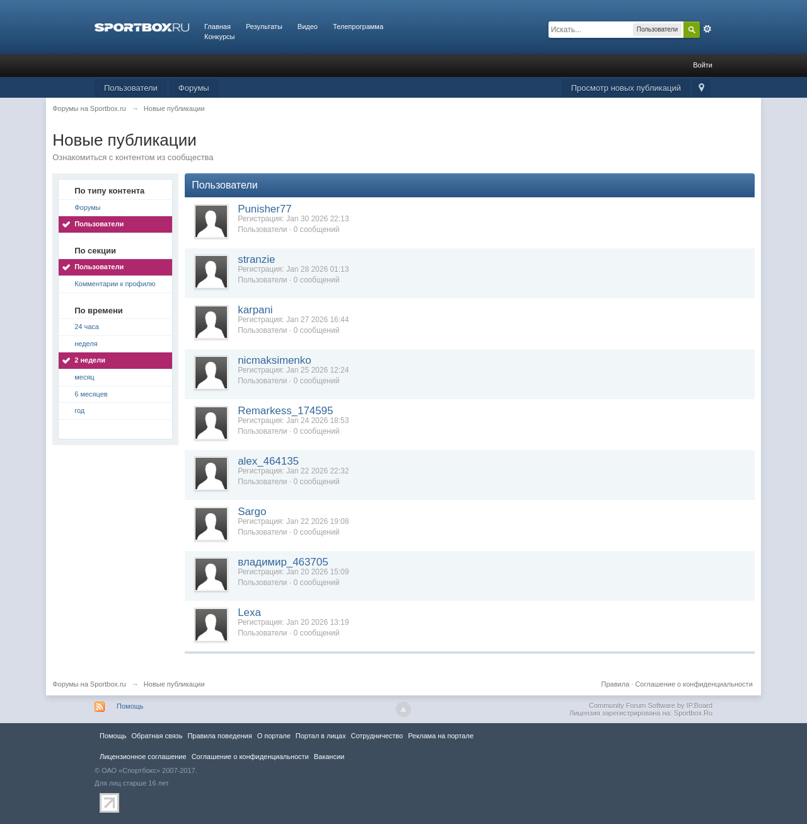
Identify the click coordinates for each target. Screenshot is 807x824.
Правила (615, 684)
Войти (702, 65)
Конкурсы (219, 36)
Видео (308, 26)
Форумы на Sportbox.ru (89, 684)
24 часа (86, 326)
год (79, 410)
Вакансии (329, 756)
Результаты (264, 26)
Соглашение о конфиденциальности (693, 684)
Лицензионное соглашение (143, 756)
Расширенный (707, 29)
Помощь (130, 706)
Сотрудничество (377, 736)
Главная (217, 26)
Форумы (193, 88)
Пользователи (131, 88)
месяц (84, 377)
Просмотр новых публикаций (626, 88)
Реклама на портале (440, 736)
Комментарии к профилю (114, 283)
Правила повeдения (219, 736)
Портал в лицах (321, 736)
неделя (86, 343)
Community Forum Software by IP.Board (650, 705)
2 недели (89, 360)
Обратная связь (156, 736)
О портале (274, 736)
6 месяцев (90, 394)
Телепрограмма (358, 26)
